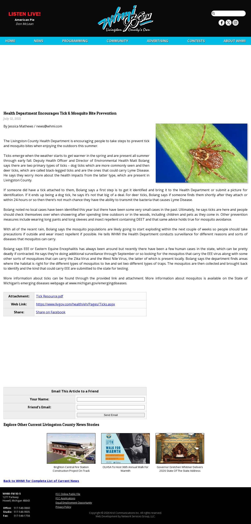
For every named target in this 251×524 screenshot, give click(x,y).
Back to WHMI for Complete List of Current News (41, 481)
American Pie (24, 19)
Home (10, 41)
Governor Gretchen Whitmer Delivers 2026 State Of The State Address (180, 453)
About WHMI (235, 41)
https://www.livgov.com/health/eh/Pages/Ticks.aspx (75, 304)
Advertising (157, 41)
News (38, 41)
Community (117, 41)
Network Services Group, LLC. (138, 516)
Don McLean (24, 23)
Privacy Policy (63, 507)
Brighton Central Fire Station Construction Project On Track (71, 453)
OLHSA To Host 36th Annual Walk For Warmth (125, 453)
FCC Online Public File (68, 494)
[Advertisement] (126, 79)
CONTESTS (196, 41)
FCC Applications (65, 498)
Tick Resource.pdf (49, 296)
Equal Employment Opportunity (74, 502)
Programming (75, 41)
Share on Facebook (50, 312)
